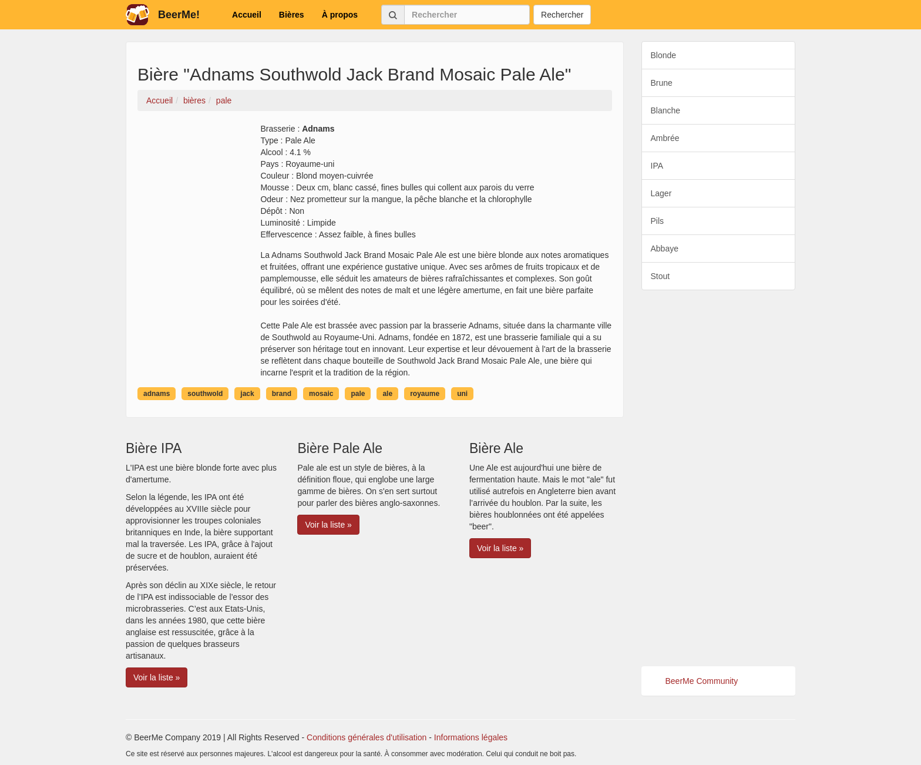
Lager (661, 193)
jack (247, 394)
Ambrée (665, 138)
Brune (662, 83)
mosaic (321, 394)
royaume (424, 394)
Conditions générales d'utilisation (366, 737)
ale (387, 394)
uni (462, 394)
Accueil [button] (246, 14)
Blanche (666, 110)
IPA (657, 165)
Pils (657, 221)
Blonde (664, 55)
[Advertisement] (718, 478)
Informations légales (470, 737)
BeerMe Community (701, 681)
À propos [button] (340, 14)
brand (281, 394)
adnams (156, 394)
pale (358, 394)
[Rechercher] (467, 15)
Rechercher (562, 14)
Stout (660, 276)
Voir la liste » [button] (156, 677)
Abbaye (664, 248)
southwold (205, 394)
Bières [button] (291, 14)
